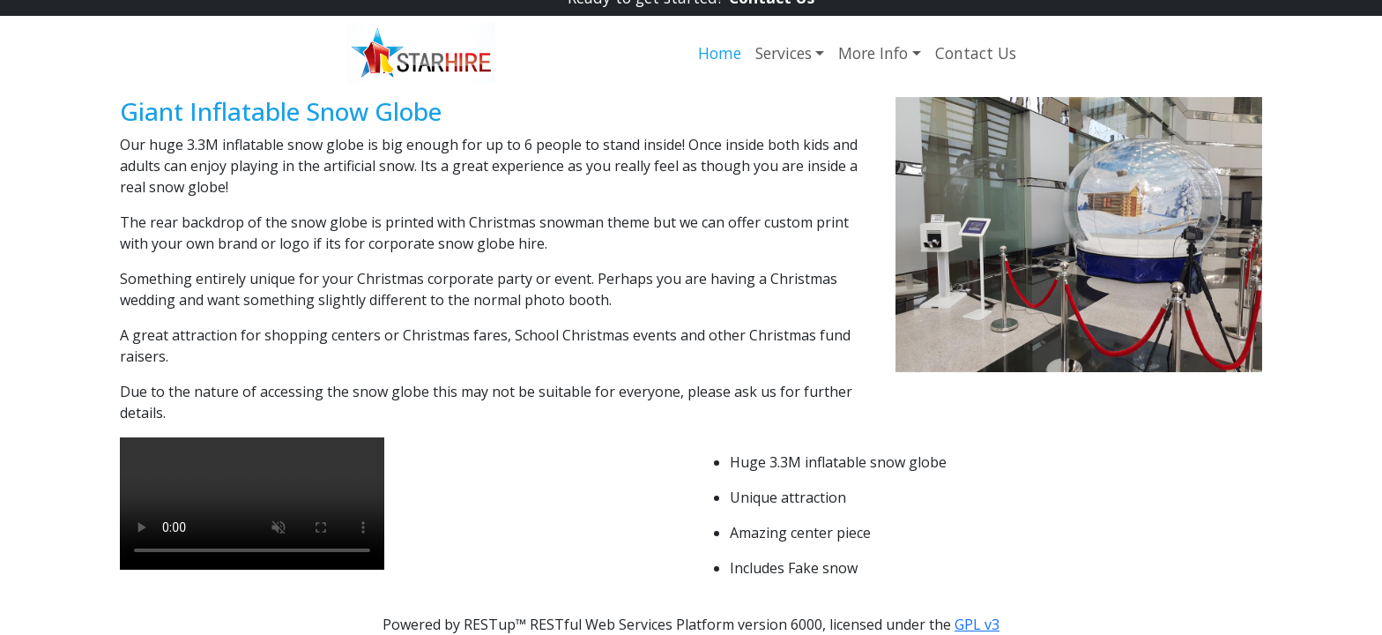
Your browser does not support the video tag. (252, 503)
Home (719, 53)
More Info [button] (873, 53)
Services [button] (783, 53)
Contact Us (975, 53)
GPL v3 (977, 624)
